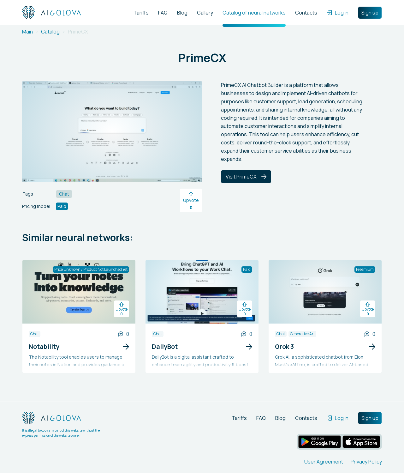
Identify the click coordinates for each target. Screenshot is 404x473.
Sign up (369, 12)
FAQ (163, 12)
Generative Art (302, 334)
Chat (34, 334)
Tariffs (141, 12)
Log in (337, 12)
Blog (182, 12)
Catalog (50, 31)
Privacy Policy (366, 461)
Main (27, 31)
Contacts (306, 12)
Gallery (205, 12)
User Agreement (323, 461)
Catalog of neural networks (254, 12)
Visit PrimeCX (246, 176)
